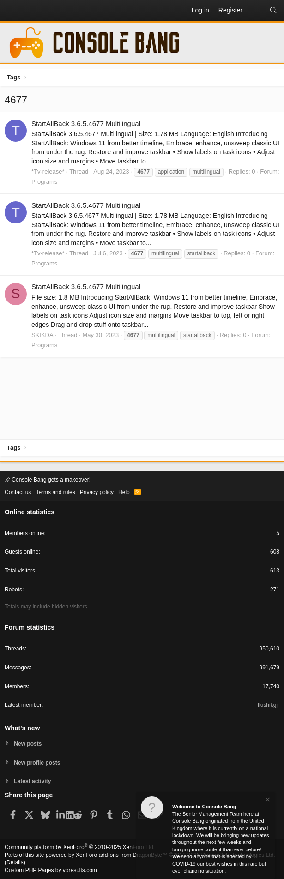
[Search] (273, 10)
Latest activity (32, 781)
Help (124, 492)
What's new (22, 728)
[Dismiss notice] (267, 800)
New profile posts (37, 762)
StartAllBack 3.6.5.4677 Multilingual (85, 123)
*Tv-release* (48, 171)
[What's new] (256, 10)
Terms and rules (55, 492)
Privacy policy (97, 492)
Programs (44, 181)
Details (15, 862)
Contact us (18, 492)
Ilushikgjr (268, 705)
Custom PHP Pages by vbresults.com (51, 870)
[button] (12, 10)
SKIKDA (42, 334)
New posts (28, 744)
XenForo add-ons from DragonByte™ (122, 855)
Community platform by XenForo (80, 847)
